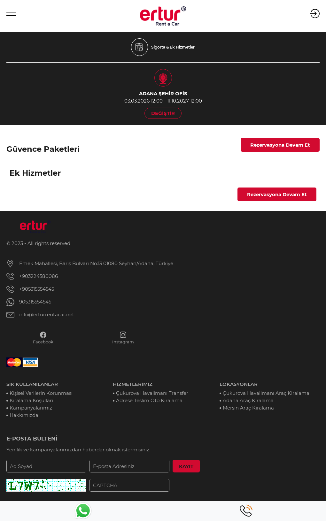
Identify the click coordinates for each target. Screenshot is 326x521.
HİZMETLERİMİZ (132, 384)
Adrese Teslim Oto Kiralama (149, 400)
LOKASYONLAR (239, 384)
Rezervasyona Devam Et (280, 145)
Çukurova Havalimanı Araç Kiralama (266, 393)
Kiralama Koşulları (31, 400)
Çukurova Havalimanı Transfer (152, 393)
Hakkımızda (24, 415)
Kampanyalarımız (31, 408)
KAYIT (186, 466)
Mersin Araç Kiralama (248, 408)
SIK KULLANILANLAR (32, 384)
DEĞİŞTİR (163, 113)
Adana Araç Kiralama (248, 400)
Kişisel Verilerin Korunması (41, 393)
